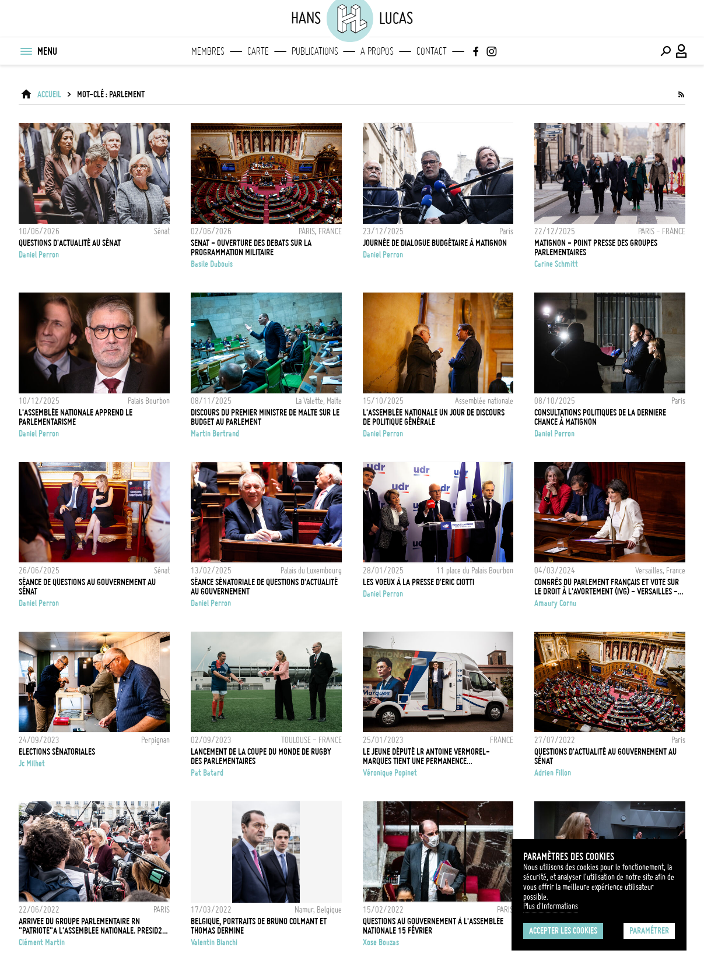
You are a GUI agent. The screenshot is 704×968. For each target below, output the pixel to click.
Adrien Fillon (552, 773)
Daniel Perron (39, 254)
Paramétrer (649, 930)
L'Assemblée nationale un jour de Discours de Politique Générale (434, 417)
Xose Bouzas (381, 942)
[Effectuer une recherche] (665, 51)
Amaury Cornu (555, 603)
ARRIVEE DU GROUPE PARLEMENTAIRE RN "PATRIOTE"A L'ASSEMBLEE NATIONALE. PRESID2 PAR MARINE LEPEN (90, 926)
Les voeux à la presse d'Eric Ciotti (418, 582)
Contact (431, 51)
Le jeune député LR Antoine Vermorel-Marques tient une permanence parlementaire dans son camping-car (426, 756)
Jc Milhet (32, 763)
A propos (377, 51)
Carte (258, 51)
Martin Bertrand (215, 433)
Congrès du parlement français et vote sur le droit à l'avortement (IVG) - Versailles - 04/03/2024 (606, 587)
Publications (315, 51)
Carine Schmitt (556, 264)
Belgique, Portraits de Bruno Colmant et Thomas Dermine (259, 926)
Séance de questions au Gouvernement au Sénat (87, 587)
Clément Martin (42, 942)
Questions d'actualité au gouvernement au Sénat (605, 756)
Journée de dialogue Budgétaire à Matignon (435, 243)
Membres (208, 51)
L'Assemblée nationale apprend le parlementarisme (75, 417)
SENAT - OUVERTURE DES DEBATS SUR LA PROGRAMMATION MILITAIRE (251, 247)
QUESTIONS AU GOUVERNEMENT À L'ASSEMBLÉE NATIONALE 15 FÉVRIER (433, 926)
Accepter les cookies (563, 930)
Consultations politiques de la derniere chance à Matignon (600, 417)
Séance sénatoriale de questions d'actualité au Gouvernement (264, 587)
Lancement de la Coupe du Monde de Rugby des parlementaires (261, 756)
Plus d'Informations (550, 906)
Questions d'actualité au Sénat (70, 243)
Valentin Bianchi (214, 942)
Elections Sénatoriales (57, 751)
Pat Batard (207, 773)
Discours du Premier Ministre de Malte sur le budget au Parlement (265, 417)
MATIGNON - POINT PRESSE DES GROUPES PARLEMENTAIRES (595, 247)
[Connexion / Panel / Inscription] (682, 51)
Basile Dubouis (212, 264)
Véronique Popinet (390, 773)
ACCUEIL (49, 94)
